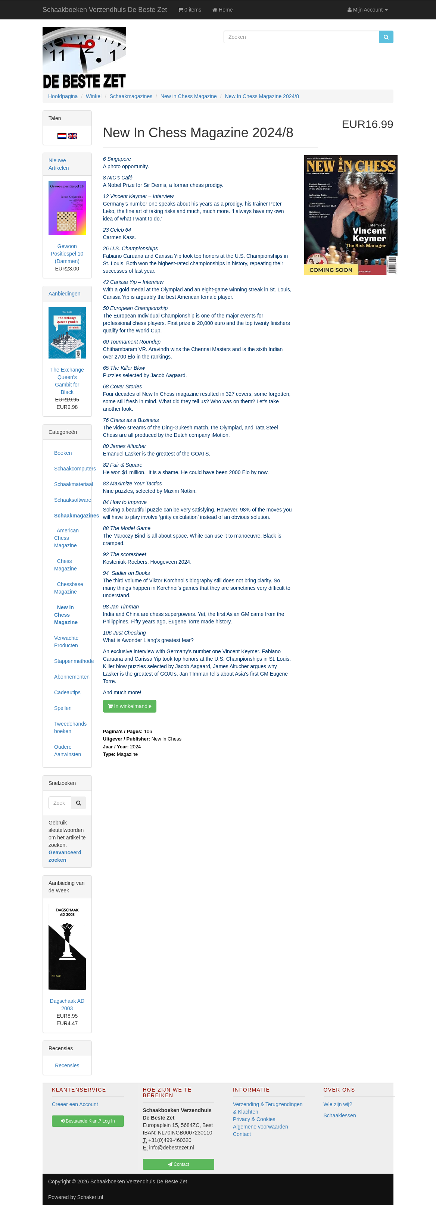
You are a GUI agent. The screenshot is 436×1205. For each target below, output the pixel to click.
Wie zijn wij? (338, 1104)
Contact (242, 1134)
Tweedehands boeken (70, 727)
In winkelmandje (130, 706)
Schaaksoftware (70, 500)
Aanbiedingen (65, 294)
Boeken (63, 453)
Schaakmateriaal (70, 484)
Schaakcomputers (70, 469)
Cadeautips (67, 692)
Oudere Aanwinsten (67, 750)
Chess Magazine (65, 565)
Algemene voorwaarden (260, 1127)
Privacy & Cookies (254, 1119)
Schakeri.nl (90, 1197)
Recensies (67, 1065)
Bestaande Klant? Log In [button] (88, 1121)
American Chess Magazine (66, 538)
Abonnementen (70, 677)
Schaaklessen (340, 1115)
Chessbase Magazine (68, 588)
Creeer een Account (75, 1104)
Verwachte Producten (66, 641)
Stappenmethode (70, 661)
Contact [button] (178, 1164)
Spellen (63, 708)
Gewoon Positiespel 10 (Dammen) (67, 253)
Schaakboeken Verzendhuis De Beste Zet (105, 9)
